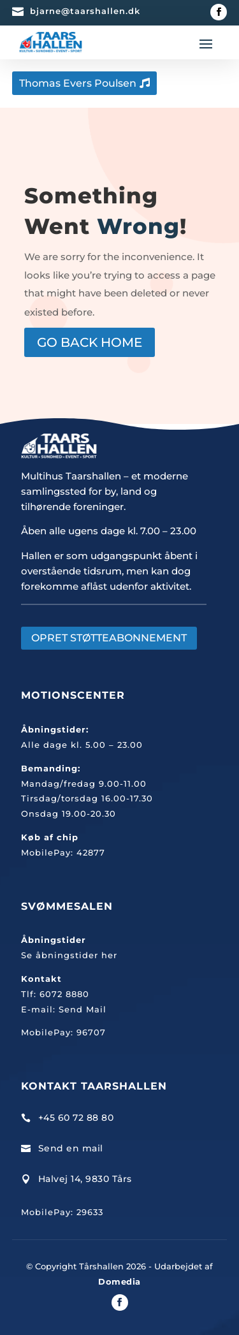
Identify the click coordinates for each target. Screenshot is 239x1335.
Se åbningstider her (69, 955)
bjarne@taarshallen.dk (85, 11)
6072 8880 (64, 994)
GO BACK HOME (89, 342)
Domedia (119, 1281)
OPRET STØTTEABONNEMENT (109, 638)
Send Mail (82, 1009)
